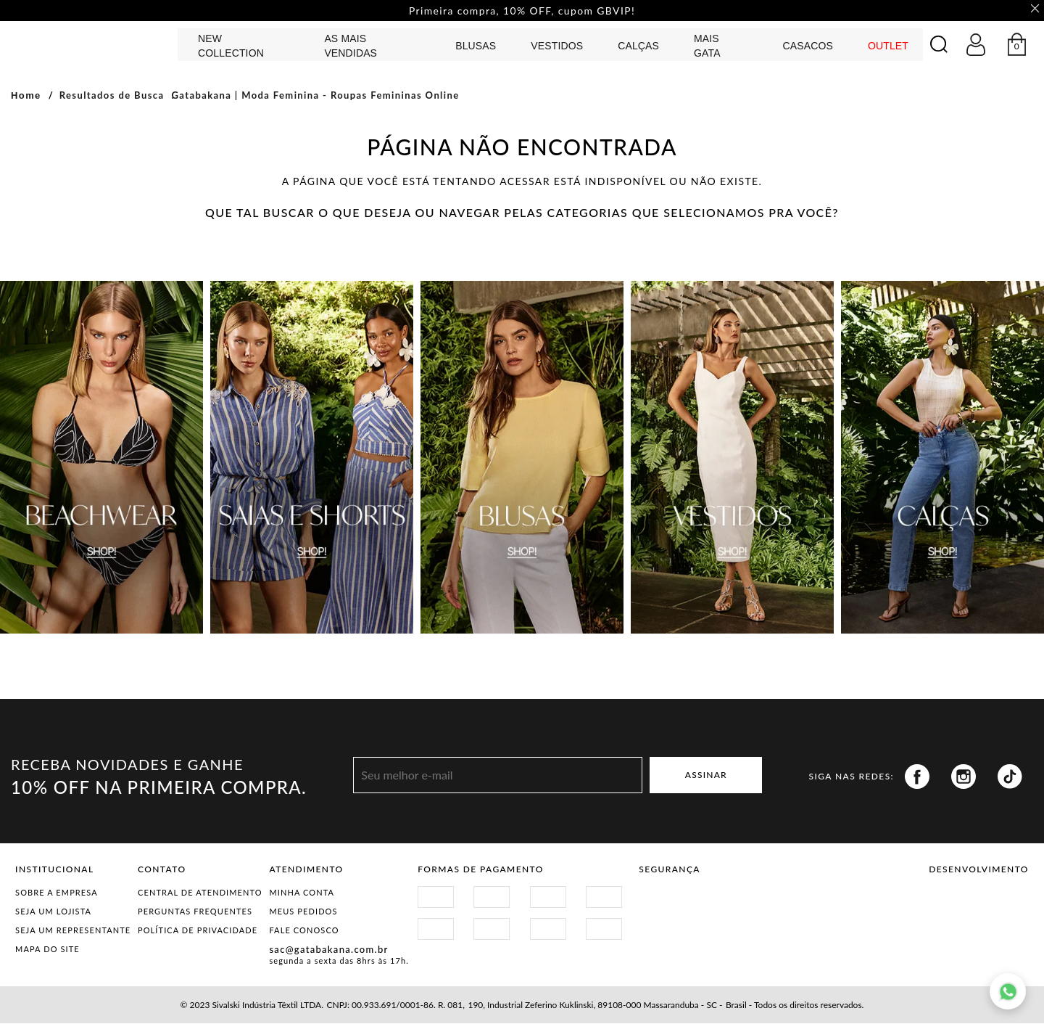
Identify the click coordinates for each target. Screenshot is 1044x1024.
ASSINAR (706, 775)
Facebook (917, 777)
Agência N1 (1004, 907)
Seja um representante (72, 930)
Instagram (963, 777)
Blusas (475, 46)
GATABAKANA (90, 44)
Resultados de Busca (112, 96)
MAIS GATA (707, 46)
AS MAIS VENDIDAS (350, 46)
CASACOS (807, 46)
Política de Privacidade (197, 930)
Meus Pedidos (303, 912)
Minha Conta (301, 893)
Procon (772, 901)
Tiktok (1010, 777)
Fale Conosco (304, 930)
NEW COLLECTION (231, 46)
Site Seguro (673, 901)
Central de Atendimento (200, 893)
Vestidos (557, 46)
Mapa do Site (47, 949)
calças (638, 46)
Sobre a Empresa (56, 893)
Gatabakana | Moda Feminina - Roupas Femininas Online (315, 96)
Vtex (954, 907)
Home (26, 96)
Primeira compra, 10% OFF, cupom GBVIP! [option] (522, 11)
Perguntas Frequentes (195, 912)
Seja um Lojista (53, 912)
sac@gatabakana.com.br (328, 950)
